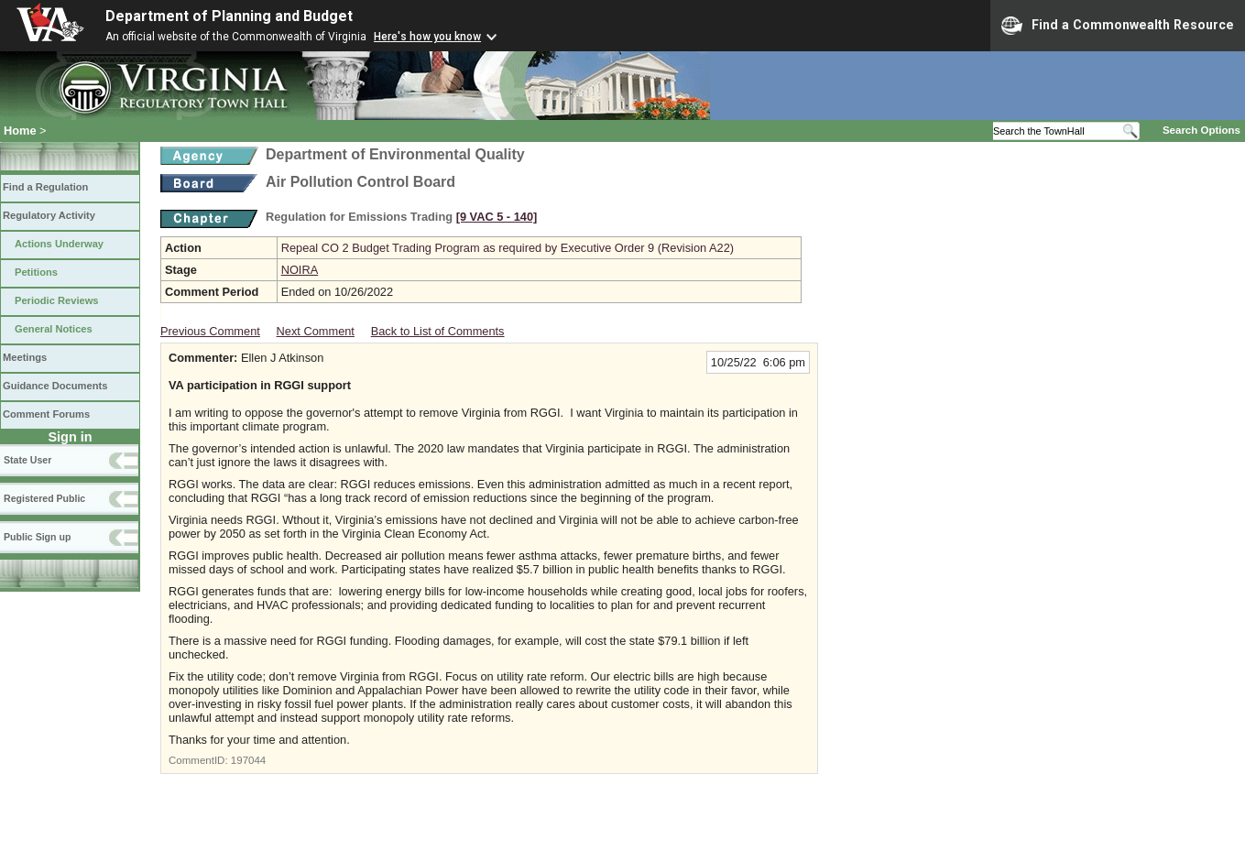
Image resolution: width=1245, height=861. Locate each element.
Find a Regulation (45, 186)
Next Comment (316, 331)
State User (27, 459)
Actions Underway (59, 243)
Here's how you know (427, 36)
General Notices (54, 328)
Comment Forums (46, 414)
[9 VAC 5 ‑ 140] (497, 216)
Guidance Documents (55, 385)
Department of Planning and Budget (229, 16)
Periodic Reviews (57, 300)
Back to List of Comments (438, 331)
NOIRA (300, 270)
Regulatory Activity (49, 215)
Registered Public (44, 498)
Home (20, 130)
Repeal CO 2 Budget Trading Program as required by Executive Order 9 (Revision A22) (507, 248)
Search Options (1201, 130)
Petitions (36, 272)
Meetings (25, 357)
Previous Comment (210, 331)
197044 (248, 760)
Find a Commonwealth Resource (1117, 25)
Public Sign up (37, 536)
